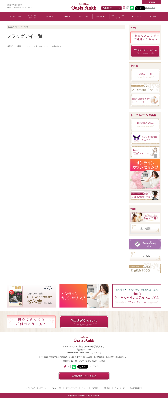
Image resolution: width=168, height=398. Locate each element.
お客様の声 (49, 16)
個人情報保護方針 (136, 388)
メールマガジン (135, 16)
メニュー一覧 (56, 388)
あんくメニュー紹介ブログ (118, 16)
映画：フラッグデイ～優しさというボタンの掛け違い (39, 46)
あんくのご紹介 (15, 16)
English (152, 2)
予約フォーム (101, 16)
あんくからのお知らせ (32, 16)
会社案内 (107, 388)
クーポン (67, 16)
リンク (84, 388)
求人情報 (153, 16)
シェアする (150, 8)
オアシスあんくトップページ (36, 388)
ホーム (10, 27)
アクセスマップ (83, 16)
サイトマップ (119, 388)
